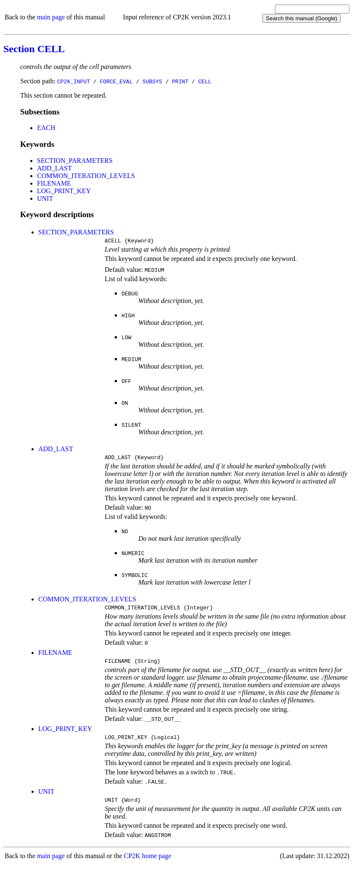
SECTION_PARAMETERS (75, 160)
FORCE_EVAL (116, 81)
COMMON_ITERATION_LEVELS (86, 175)
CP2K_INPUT (73, 81)
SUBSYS (152, 81)
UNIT (45, 198)
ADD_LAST (54, 168)
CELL (204, 81)
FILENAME (54, 183)
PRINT (180, 81)
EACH (46, 127)
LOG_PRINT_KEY (64, 190)
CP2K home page (148, 863)
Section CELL (34, 48)
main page (51, 17)
